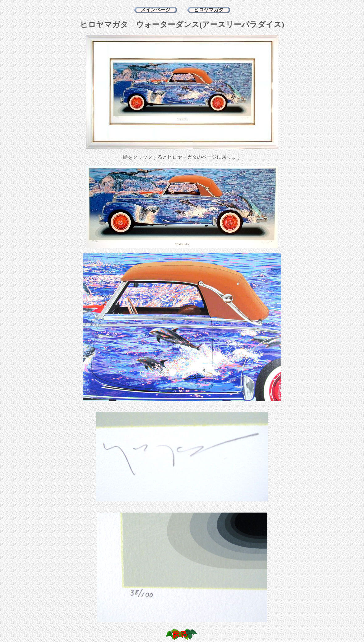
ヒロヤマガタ (209, 9)
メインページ (155, 9)
